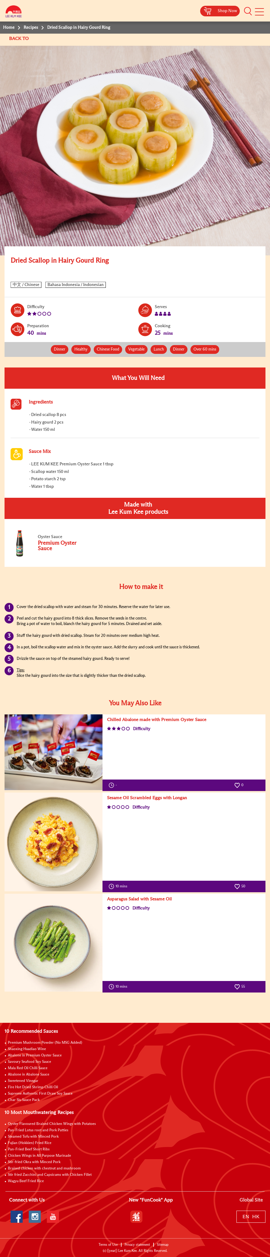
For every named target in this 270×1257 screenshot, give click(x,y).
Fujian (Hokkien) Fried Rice (29, 1143)
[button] (248, 11)
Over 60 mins (205, 349)
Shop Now (227, 11)
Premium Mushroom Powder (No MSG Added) (45, 1043)
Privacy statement (137, 1244)
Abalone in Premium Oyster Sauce (35, 1055)
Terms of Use (108, 1244)
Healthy (81, 349)
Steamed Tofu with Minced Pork (33, 1137)
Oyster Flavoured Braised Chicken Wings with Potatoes (52, 1124)
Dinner (59, 349)
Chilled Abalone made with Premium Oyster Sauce (156, 719)
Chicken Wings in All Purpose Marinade (39, 1156)
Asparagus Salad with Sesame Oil (139, 899)
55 (239, 986)
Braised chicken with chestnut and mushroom (44, 1168)
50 (239, 886)
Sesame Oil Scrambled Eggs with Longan (147, 798)
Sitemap (162, 1244)
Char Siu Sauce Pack (24, 1100)
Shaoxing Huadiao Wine (27, 1049)
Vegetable (136, 349)
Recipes (31, 27)
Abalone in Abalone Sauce (28, 1074)
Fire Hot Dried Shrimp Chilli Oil (33, 1087)
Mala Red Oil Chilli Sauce (27, 1068)
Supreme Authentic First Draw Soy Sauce (40, 1094)
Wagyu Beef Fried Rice (26, 1181)
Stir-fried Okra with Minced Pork (34, 1162)
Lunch (159, 349)
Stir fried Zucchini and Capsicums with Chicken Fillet (50, 1175)
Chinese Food (108, 349)
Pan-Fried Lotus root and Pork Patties (38, 1130)
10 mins (119, 886)
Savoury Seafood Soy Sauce (29, 1062)
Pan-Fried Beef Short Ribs (29, 1149)
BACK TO (19, 38)
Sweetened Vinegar (23, 1081)
